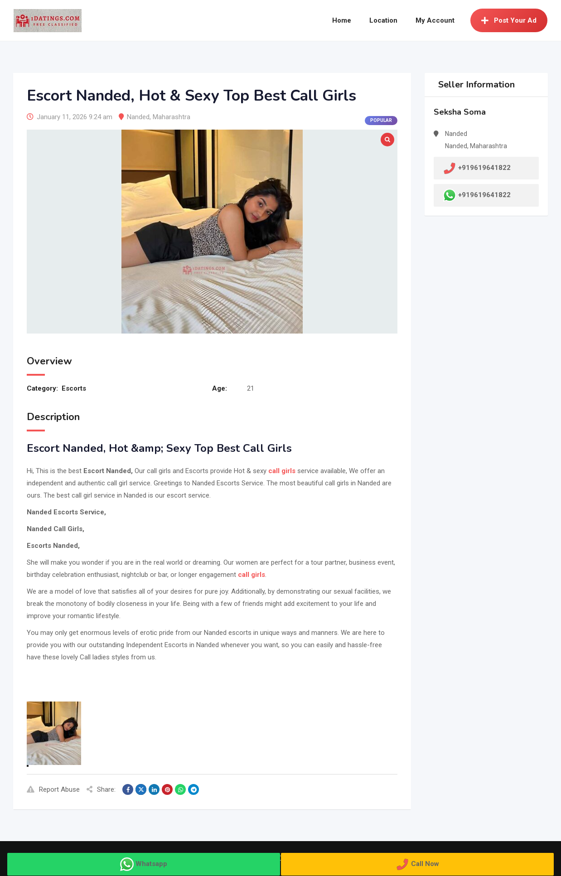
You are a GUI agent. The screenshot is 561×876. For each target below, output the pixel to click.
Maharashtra (171, 117)
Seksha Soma (460, 111)
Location (383, 20)
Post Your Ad (509, 20)
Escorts (74, 388)
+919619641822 (484, 195)
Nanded (138, 117)
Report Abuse (53, 789)
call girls (280, 471)
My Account (435, 20)
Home (341, 20)
